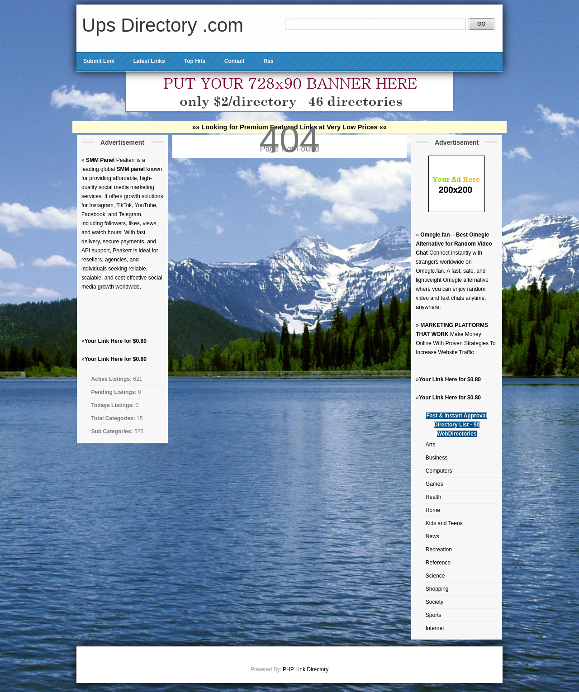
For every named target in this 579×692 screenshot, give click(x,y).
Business (437, 458)
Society (434, 602)
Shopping (437, 589)
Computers (439, 471)
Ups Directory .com (162, 25)
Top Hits (194, 61)
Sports (433, 615)
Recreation (439, 549)
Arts (430, 444)
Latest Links (149, 61)
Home (433, 510)
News (432, 536)
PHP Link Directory (305, 669)
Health (433, 497)
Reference (438, 562)
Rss (268, 61)
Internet (435, 628)
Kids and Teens (444, 523)
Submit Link (98, 61)
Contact (234, 61)
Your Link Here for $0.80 (116, 341)
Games (434, 484)
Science (435, 576)
